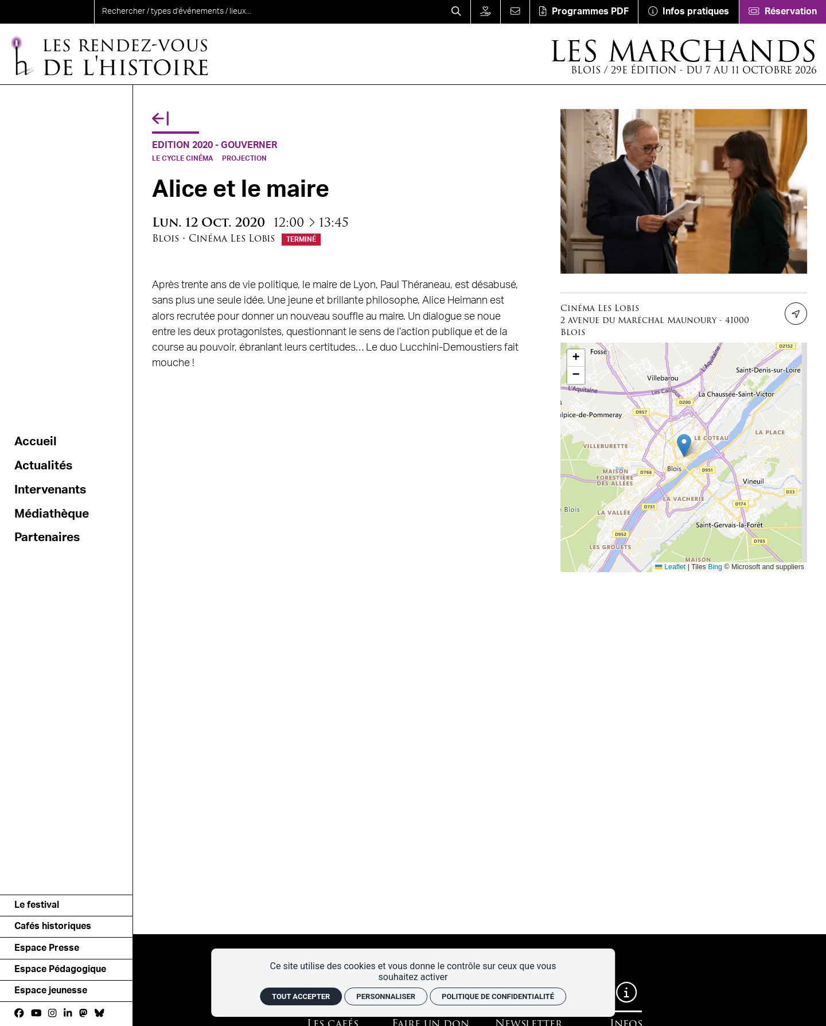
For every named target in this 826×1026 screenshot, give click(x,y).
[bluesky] (99, 1013)
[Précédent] (160, 119)
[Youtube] (36, 1013)
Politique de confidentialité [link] (498, 996)
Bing (715, 567)
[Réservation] (782, 12)
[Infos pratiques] (688, 12)
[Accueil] (108, 54)
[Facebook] (19, 1013)
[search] (268, 12)
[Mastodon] (83, 1013)
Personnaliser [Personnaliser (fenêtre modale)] (385, 996)
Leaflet (670, 567)
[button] (684, 445)
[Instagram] (52, 1013)
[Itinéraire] (796, 313)
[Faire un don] (485, 12)
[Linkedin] (68, 1013)
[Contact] (514, 12)
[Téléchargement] (583, 12)
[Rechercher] (456, 12)
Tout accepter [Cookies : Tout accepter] (301, 996)
